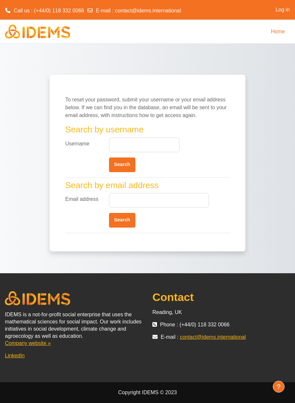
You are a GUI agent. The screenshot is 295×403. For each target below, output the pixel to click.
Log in (282, 9)
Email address (81, 199)
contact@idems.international (148, 10)
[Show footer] (279, 387)
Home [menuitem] (278, 31)
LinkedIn (15, 355)
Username (77, 143)
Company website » (28, 343)
